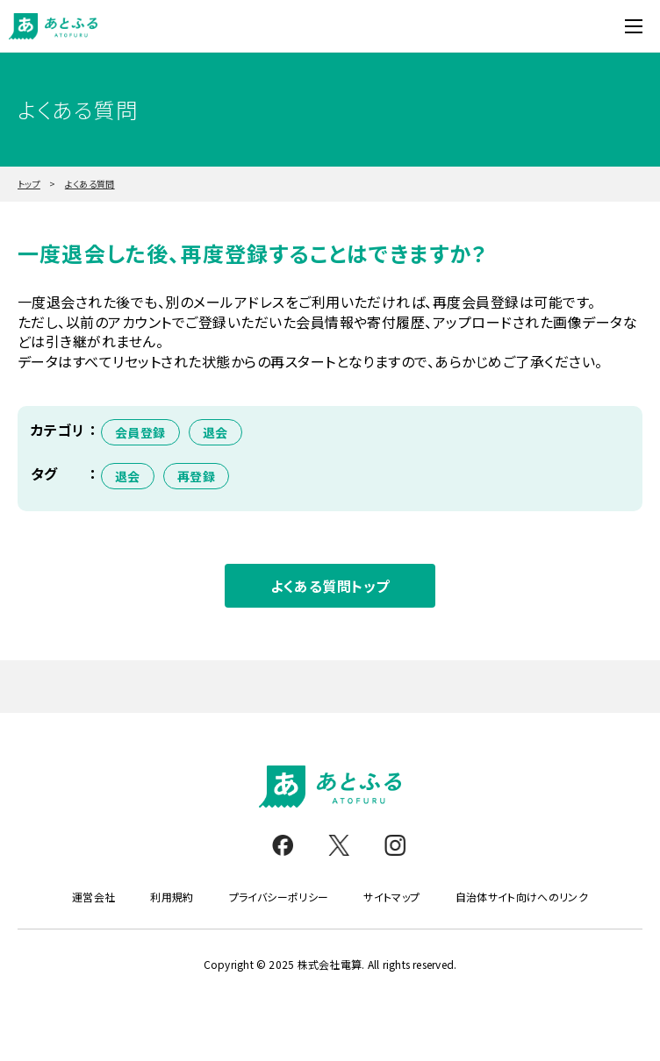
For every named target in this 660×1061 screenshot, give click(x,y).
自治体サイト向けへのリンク (522, 897)
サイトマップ (391, 897)
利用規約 (171, 897)
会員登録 (140, 432)
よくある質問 (90, 183)
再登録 (196, 476)
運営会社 (93, 897)
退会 (215, 432)
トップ (29, 183)
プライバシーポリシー (279, 897)
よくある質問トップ (329, 585)
